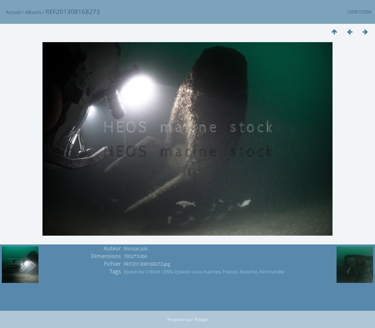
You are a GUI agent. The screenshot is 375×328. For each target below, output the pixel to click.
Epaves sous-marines (197, 271)
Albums (33, 12)
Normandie (271, 271)
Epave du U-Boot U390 (148, 271)
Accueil (13, 12)
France (230, 271)
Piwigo (201, 319)
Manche (248, 271)
